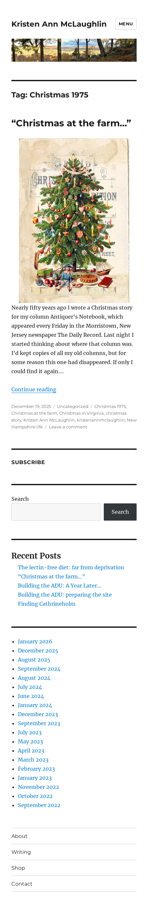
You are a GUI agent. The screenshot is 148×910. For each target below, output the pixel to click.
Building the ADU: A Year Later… (59, 585)
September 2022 (39, 805)
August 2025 (34, 659)
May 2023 (30, 741)
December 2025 (38, 650)
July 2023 (30, 732)
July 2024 (30, 687)
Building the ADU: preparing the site (65, 594)
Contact (22, 884)
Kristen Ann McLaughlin (59, 24)
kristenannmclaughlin (101, 420)
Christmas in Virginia (81, 413)
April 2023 (31, 750)
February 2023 (36, 768)
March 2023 (33, 759)
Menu (126, 23)
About (19, 836)
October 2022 (35, 796)
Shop (18, 868)
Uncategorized (72, 406)
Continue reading (33, 389)
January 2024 (35, 705)
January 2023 (35, 778)
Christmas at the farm (34, 413)
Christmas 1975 (110, 406)
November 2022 (38, 787)
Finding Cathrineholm (46, 603)
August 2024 (34, 678)
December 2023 (38, 714)
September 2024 (39, 668)
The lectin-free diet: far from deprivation (71, 567)
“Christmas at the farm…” (71, 123)
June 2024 (31, 696)
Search (20, 499)
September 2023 (39, 723)
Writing (21, 852)
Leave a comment (68, 426)
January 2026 (35, 641)
